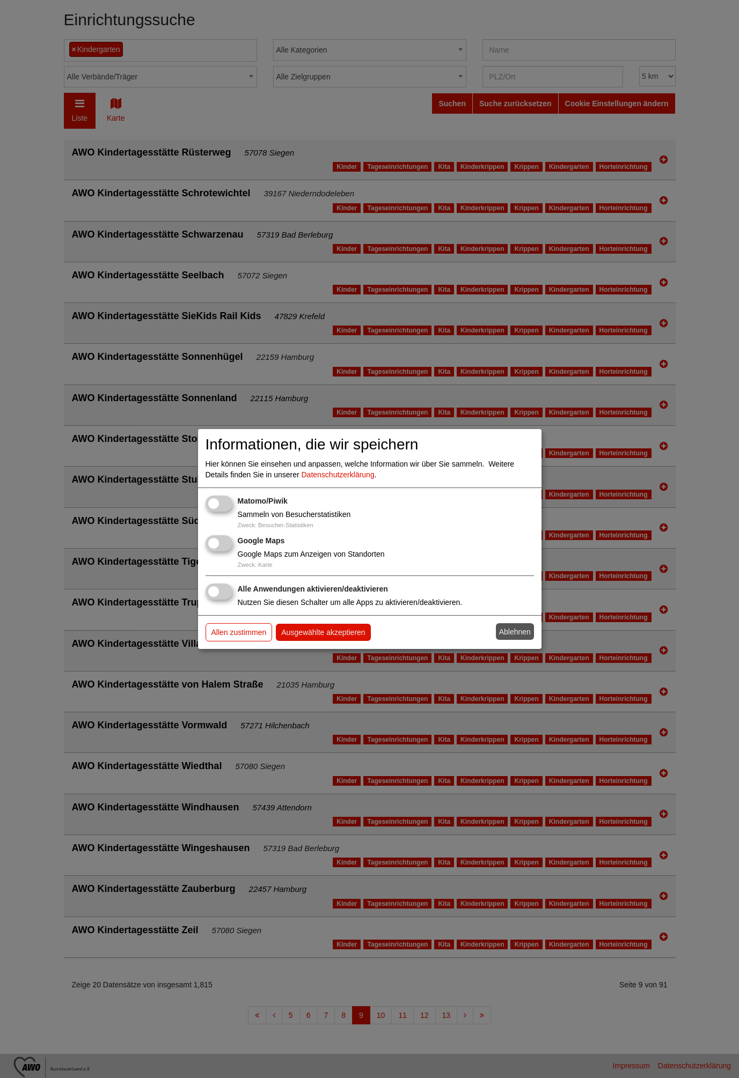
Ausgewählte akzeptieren (323, 632)
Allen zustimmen (239, 632)
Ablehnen (515, 631)
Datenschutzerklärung (338, 474)
